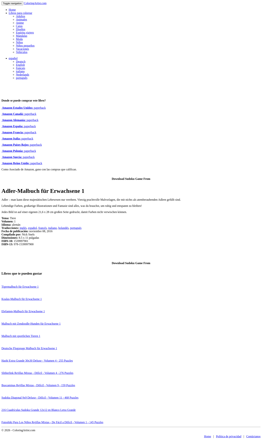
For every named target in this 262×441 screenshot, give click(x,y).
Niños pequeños (25, 45)
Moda (19, 39)
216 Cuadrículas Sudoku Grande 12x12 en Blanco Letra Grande (38, 409)
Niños (19, 42)
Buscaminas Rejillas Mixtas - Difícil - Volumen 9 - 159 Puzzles (38, 385)
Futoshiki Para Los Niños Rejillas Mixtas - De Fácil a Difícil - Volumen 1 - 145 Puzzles (52, 422)
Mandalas (21, 35)
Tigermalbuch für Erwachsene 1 (20, 286)
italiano (20, 71)
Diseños (20, 29)
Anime (20, 22)
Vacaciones (22, 48)
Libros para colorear (20, 13)
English (20, 64)
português (21, 77)
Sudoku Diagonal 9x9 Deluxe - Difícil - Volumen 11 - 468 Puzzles (39, 397)
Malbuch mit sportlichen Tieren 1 (20, 336)
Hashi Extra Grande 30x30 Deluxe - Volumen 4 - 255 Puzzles (37, 360)
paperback (23, 107)
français (20, 68)
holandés (63, 227)
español (13, 58)
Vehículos (21, 52)
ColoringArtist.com (35, 3)
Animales (21, 19)
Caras (19, 26)
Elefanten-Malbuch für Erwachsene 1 (23, 311)
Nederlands (22, 74)
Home (12, 9)
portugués (76, 227)
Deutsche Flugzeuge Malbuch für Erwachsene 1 (29, 348)
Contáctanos (253, 436)
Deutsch (20, 61)
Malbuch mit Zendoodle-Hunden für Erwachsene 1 (31, 323)
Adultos (20, 16)
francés (42, 227)
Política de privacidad (228, 436)
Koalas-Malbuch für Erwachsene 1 (21, 299)
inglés (23, 227)
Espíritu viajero (25, 32)
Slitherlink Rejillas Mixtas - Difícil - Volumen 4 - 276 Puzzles (37, 372)
